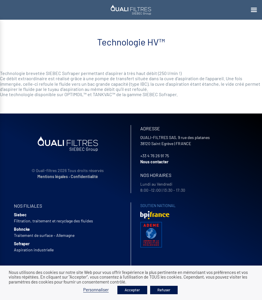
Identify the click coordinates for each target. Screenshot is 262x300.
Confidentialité (84, 176)
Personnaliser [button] (96, 289)
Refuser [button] (163, 290)
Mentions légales (52, 176)
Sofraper (22, 243)
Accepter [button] (132, 290)
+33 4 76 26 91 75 (154, 155)
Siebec (20, 214)
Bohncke (22, 229)
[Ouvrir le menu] (253, 9)
